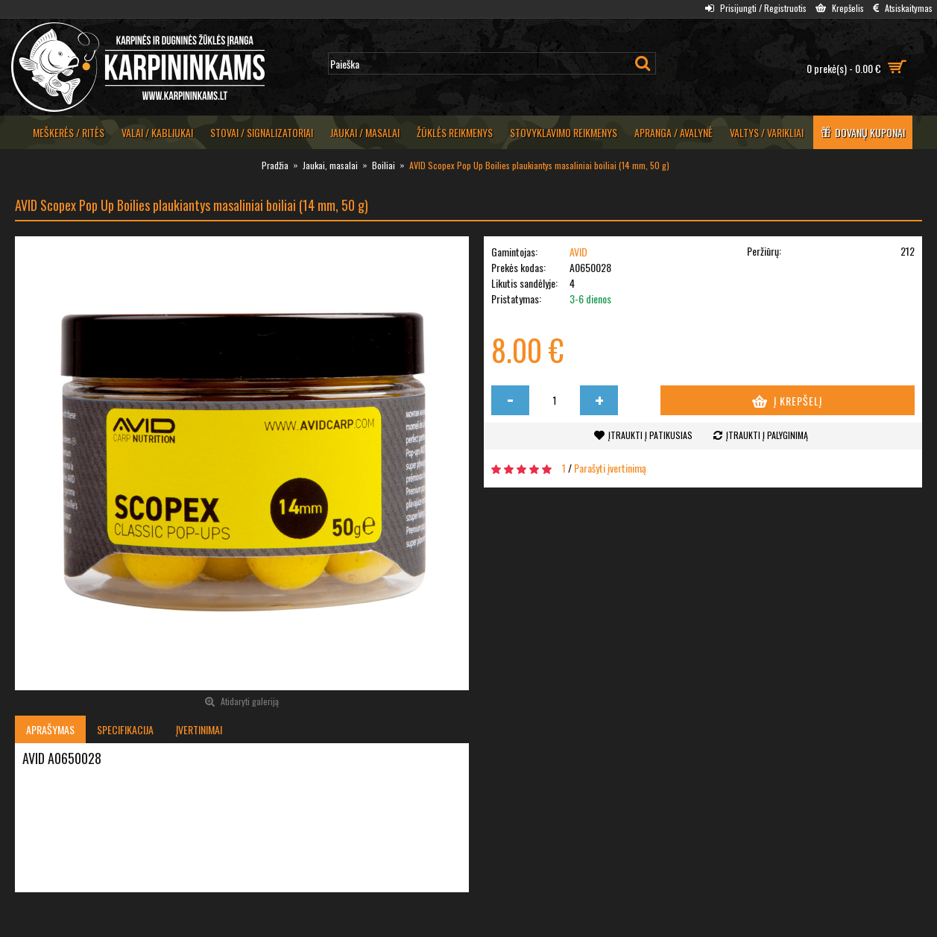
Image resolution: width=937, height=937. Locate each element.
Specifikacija (125, 729)
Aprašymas (50, 729)
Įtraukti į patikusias (650, 435)
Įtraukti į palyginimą (767, 435)
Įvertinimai (199, 729)
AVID (578, 251)
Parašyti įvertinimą (610, 468)
